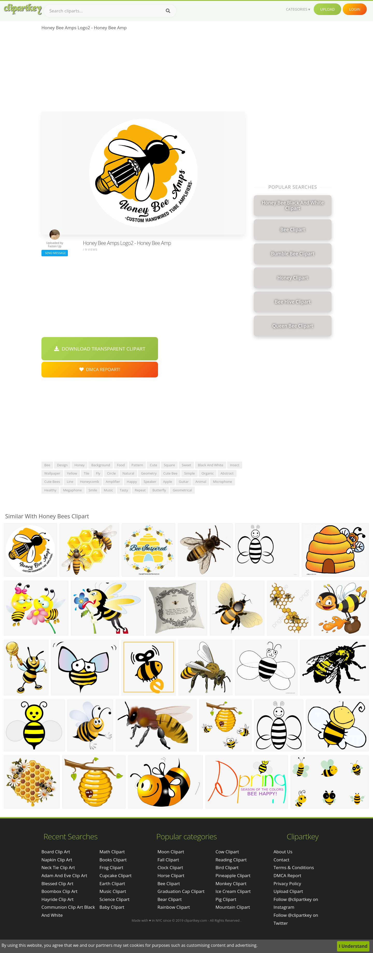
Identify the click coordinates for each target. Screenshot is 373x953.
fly (98, 473)
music (108, 490)
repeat (140, 490)
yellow (72, 473)
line (70, 481)
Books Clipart (113, 860)
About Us (283, 852)
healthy (50, 490)
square (169, 465)
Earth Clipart (112, 883)
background (100, 465)
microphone (222, 481)
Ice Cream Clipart (233, 891)
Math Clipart (112, 852)
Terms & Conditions (294, 867)
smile (93, 490)
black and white (210, 465)
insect (234, 465)
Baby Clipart (111, 907)
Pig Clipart (226, 899)
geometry (148, 473)
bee (47, 465)
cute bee (170, 473)
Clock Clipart (170, 867)
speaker (150, 481)
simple (189, 473)
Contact (281, 860)
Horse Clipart (170, 875)
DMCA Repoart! (99, 369)
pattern (137, 465)
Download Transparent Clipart (99, 348)
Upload (327, 9)
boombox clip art (59, 891)
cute (153, 465)
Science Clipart (114, 899)
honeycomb (89, 481)
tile (86, 473)
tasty (124, 490)
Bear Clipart (169, 899)
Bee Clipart (168, 883)
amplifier (113, 481)
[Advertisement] (143, 73)
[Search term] (110, 11)
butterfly (159, 490)
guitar (184, 481)
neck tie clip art (58, 867)
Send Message (55, 253)
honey (79, 465)
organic (208, 473)
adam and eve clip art (64, 875)
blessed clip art (57, 883)
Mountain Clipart (233, 907)
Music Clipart (112, 891)
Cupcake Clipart (115, 875)
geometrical (182, 490)
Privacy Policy (287, 883)
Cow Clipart (227, 852)
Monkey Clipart (231, 883)
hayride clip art (57, 899)
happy (132, 481)
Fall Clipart (168, 860)
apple (167, 481)
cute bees (52, 481)
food (121, 465)
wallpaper (52, 473)
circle (111, 473)
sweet (186, 465)
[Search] (168, 11)
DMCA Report (287, 875)
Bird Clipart (227, 867)
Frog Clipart (111, 867)
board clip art (55, 852)
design (62, 465)
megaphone (72, 490)
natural (128, 473)
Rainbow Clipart (173, 907)
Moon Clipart (170, 852)
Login (354, 9)
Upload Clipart (288, 891)
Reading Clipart (231, 860)
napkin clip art (56, 860)
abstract (226, 473)
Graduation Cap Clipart (181, 891)
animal (200, 481)
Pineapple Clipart (233, 875)
